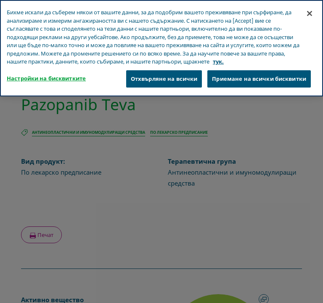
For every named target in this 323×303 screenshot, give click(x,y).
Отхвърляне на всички (164, 69)
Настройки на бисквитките (46, 69)
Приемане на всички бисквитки (259, 69)
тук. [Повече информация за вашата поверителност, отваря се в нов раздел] (218, 52)
